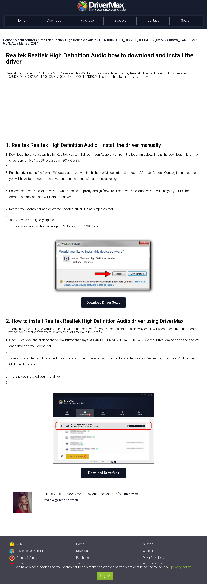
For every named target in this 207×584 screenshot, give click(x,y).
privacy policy (181, 567)
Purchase (87, 20)
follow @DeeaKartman (61, 500)
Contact (153, 20)
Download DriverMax (103, 473)
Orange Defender (23, 557)
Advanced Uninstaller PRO (29, 550)
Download (54, 20)
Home (21, 20)
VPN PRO (19, 544)
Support (120, 20)
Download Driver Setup (103, 302)
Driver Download (153, 557)
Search (186, 20)
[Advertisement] (103, 112)
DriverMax (130, 494)
